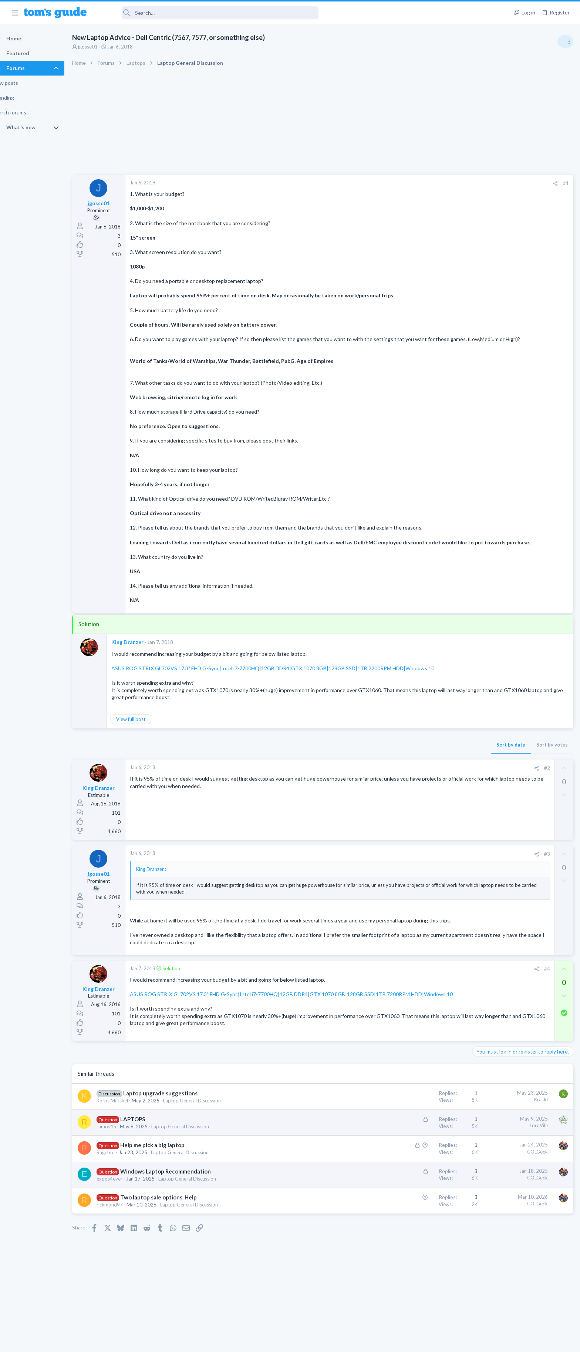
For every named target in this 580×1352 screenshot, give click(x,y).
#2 (428, 782)
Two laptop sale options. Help (171, 1221)
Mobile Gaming (491, 724)
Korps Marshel (125, 1124)
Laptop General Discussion (205, 1124)
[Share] (436, 183)
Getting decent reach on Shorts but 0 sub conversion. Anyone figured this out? (523, 516)
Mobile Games (504, 703)
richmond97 (122, 1229)
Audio (481, 451)
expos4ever (122, 1202)
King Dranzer (140, 656)
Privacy (309, 1342)
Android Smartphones (499, 645)
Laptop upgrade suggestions (173, 1117)
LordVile (420, 1149)
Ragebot (118, 1176)
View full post (143, 734)
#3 (428, 868)
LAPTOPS (145, 1143)
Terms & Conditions (360, 1342)
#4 (428, 991)
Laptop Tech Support (498, 688)
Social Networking (494, 544)
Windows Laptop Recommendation (178, 1195)
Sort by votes (433, 759)
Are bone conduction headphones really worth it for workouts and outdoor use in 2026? (521, 423)
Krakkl (422, 1123)
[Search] (207, 12)
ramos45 (119, 1151)
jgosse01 (101, 47)
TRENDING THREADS (486, 401)
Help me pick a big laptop (165, 1169)
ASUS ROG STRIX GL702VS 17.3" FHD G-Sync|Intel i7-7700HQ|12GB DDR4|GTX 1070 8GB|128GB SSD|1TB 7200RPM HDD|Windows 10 (285, 683)
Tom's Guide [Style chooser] (520, 1290)
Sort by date (391, 759)
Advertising (210, 1342)
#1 (447, 183)
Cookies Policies (262, 1342)
